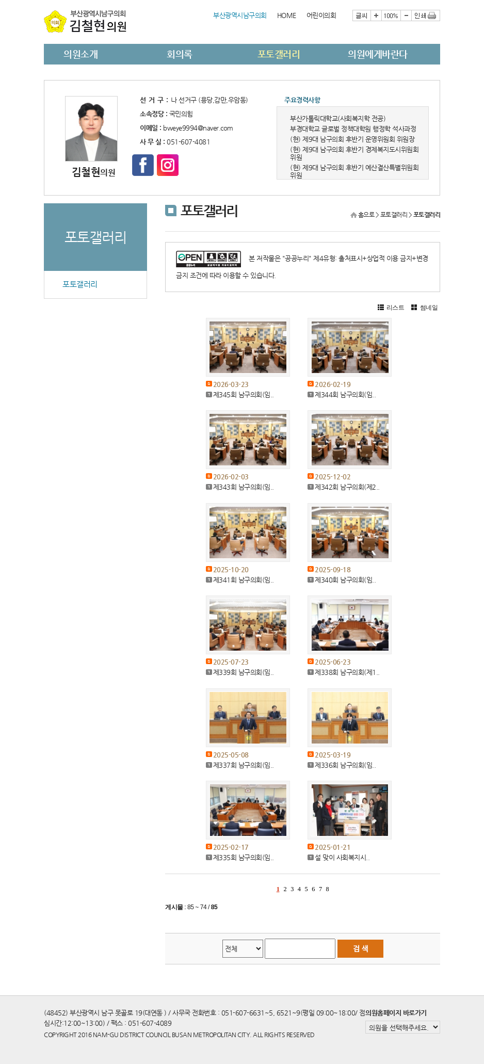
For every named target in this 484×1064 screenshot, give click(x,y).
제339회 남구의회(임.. (243, 672)
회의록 (179, 54)
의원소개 (80, 54)
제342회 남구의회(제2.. (347, 487)
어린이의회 (321, 15)
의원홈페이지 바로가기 (396, 1013)
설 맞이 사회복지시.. (342, 857)
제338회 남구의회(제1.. (347, 672)
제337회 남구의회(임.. (243, 765)
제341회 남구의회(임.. (243, 580)
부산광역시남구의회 (240, 15)
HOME (286, 15)
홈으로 (366, 214)
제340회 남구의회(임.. (345, 580)
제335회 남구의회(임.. (243, 857)
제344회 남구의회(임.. (345, 394)
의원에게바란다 (378, 54)
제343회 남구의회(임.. (243, 487)
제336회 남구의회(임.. (345, 765)
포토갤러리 (278, 54)
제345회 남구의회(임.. (243, 394)
